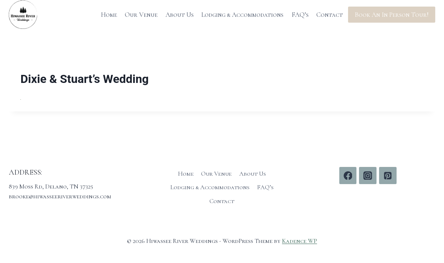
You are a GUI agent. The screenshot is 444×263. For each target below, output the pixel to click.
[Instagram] (368, 175)
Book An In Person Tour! (392, 15)
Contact (329, 15)
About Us (180, 15)
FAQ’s (300, 15)
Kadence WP (299, 241)
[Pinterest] (388, 175)
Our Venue (141, 15)
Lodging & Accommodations (242, 15)
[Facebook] (348, 175)
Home (109, 15)
